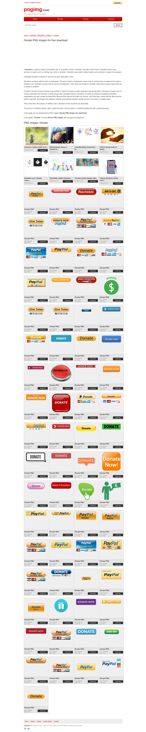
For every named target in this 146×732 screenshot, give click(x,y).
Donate (60, 19)
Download (42, 150)
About (35, 19)
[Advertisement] (40, 55)
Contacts (111, 19)
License (85, 19)
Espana (38, 2)
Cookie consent (47, 721)
